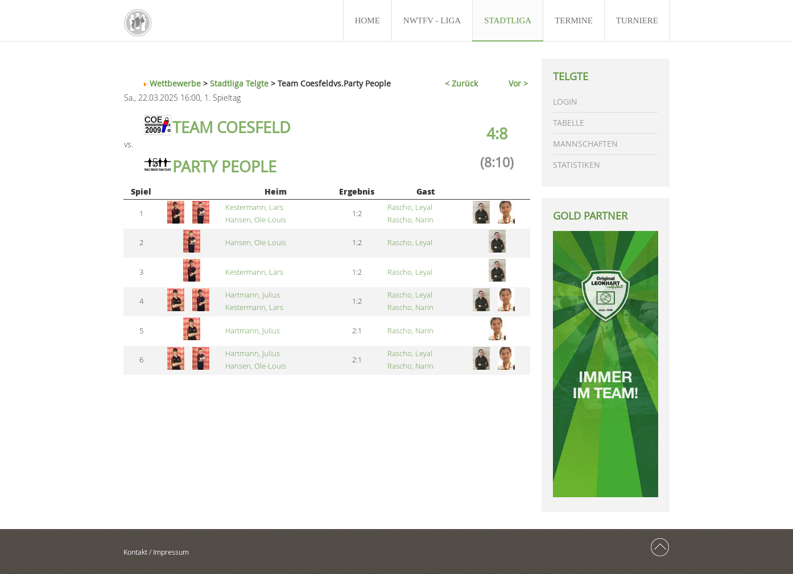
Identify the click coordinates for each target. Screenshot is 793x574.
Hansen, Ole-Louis (255, 220)
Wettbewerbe (175, 83)
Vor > (518, 83)
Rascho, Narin (410, 220)
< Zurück (461, 83)
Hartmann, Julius (252, 295)
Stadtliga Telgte (239, 83)
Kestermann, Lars (254, 207)
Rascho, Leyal (409, 207)
